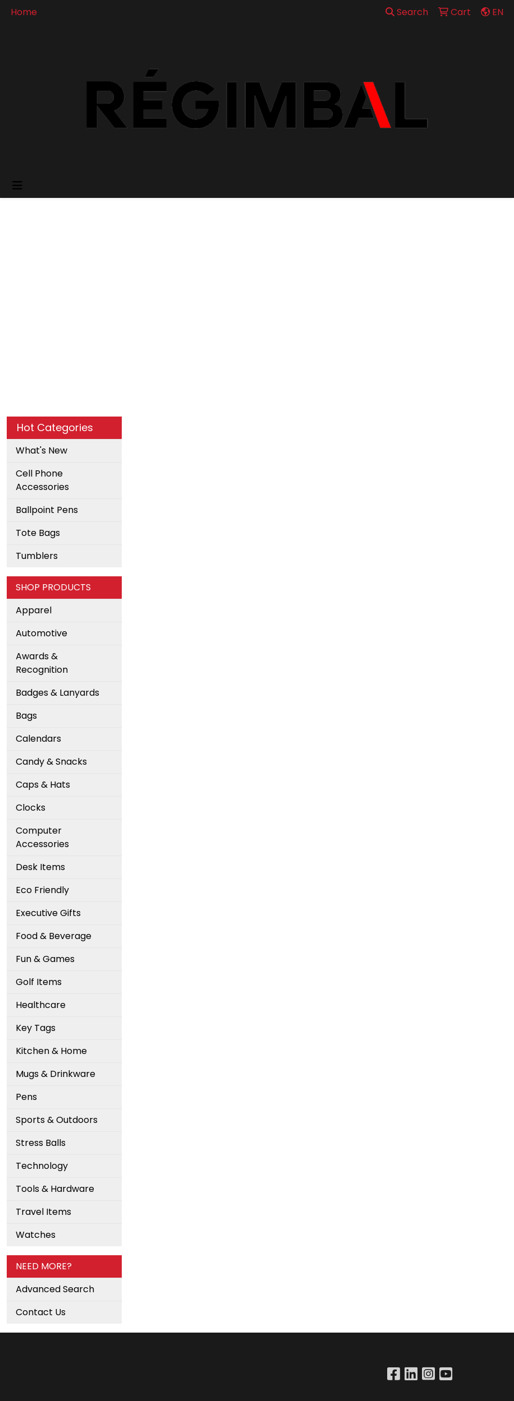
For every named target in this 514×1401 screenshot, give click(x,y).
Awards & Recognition (42, 663)
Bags (26, 715)
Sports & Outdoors (57, 1119)
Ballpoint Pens (47, 509)
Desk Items (40, 867)
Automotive (41, 633)
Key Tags (36, 1027)
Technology (42, 1165)
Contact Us (41, 1312)
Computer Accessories (42, 837)
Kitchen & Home (51, 1050)
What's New (41, 450)
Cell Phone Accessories (42, 480)
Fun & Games (45, 959)
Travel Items (43, 1211)
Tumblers (37, 555)
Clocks (30, 807)
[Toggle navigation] (17, 185)
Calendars (38, 738)
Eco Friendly (42, 890)
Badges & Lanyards (57, 692)
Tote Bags (38, 532)
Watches (36, 1234)
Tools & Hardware (55, 1188)
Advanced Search (55, 1289)
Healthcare (41, 1004)
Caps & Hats (43, 784)
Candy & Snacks (51, 761)
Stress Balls (41, 1142)
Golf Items (39, 981)
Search (407, 12)
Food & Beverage (53, 936)
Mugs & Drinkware (55, 1073)
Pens (26, 1096)
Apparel (34, 610)
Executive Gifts (48, 913)
